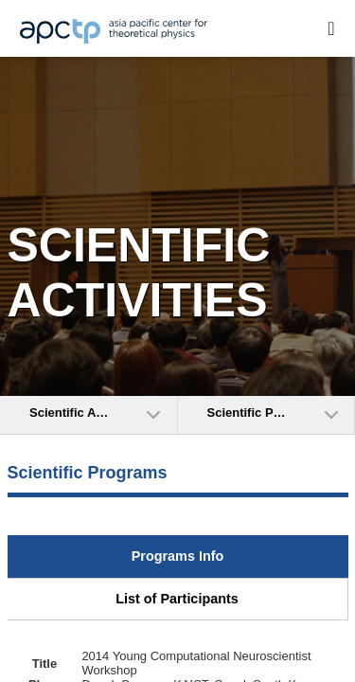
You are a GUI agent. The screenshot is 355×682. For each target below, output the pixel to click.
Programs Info (178, 556)
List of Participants (177, 598)
